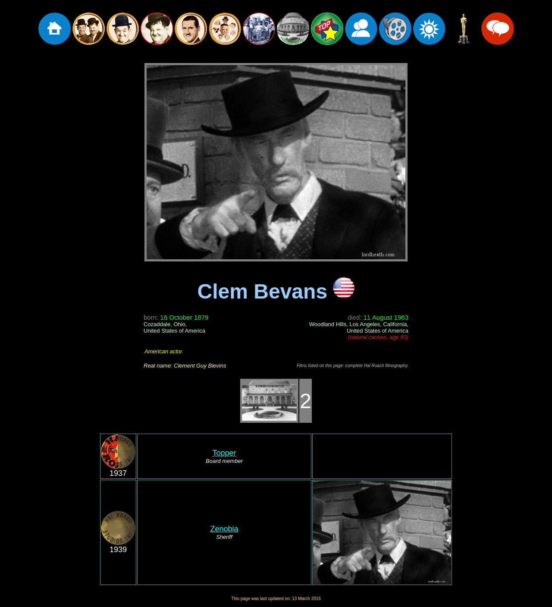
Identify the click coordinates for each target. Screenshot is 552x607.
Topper (224, 453)
